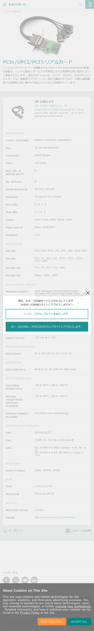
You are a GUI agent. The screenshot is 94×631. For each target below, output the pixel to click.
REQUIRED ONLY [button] (52, 621)
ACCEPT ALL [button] (79, 621)
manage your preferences (73, 606)
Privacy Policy (30, 612)
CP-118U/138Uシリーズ (51, 105)
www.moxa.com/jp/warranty (57, 517)
